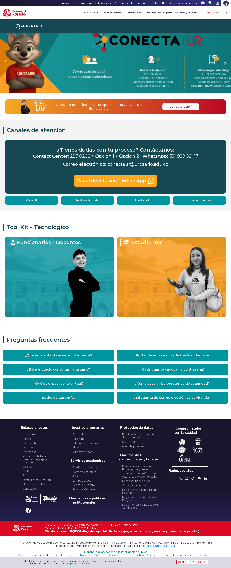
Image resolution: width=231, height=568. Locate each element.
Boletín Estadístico (132, 555)
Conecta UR (30, 488)
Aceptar (183, 561)
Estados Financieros (185, 555)
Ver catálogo (180, 106)
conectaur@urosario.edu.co (137, 164)
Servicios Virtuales (87, 200)
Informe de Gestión (105, 555)
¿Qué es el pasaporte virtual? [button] (59, 383)
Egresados (85, 3)
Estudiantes (103, 3)
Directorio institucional (37, 484)
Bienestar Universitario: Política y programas (136, 468)
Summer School (82, 451)
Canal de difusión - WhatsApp (115, 180)
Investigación (165, 13)
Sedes (26, 475)
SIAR (163, 3)
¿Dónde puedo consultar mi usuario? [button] (58, 369)
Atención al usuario (182, 3)
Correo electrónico (84, 472)
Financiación (211, 13)
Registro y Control (84, 485)
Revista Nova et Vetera (37, 479)
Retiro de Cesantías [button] (58, 398)
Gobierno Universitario (32, 555)
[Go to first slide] (225, 63)
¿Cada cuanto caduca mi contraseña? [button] (173, 369)
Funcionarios (139, 3)
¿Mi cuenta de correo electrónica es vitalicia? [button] (172, 398)
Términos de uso (56, 531)
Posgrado (78, 438)
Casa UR (31, 200)
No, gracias (199, 561)
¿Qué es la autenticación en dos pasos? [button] (58, 355)
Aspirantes (68, 3)
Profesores (121, 3)
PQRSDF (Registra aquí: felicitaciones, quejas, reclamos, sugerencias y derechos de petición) (134, 531)
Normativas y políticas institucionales (87, 500)
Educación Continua (85, 443)
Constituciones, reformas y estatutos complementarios (140, 475)
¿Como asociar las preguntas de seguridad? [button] (172, 383)
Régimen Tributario (158, 555)
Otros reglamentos (134, 485)
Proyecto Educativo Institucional (70, 555)
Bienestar (151, 13)
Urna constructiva (199, 200)
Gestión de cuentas (84, 467)
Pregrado (78, 434)
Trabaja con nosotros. (31, 499)
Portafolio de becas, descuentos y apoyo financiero (35, 459)
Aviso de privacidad (134, 446)
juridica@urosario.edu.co (159, 545)
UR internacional (134, 13)
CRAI (154, 3)
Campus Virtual (82, 480)
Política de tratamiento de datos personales (139, 436)
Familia (27, 438)
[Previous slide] (6, 61)
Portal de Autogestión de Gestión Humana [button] (172, 355)
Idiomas (77, 447)
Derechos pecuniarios (136, 481)
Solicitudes (129, 441)
